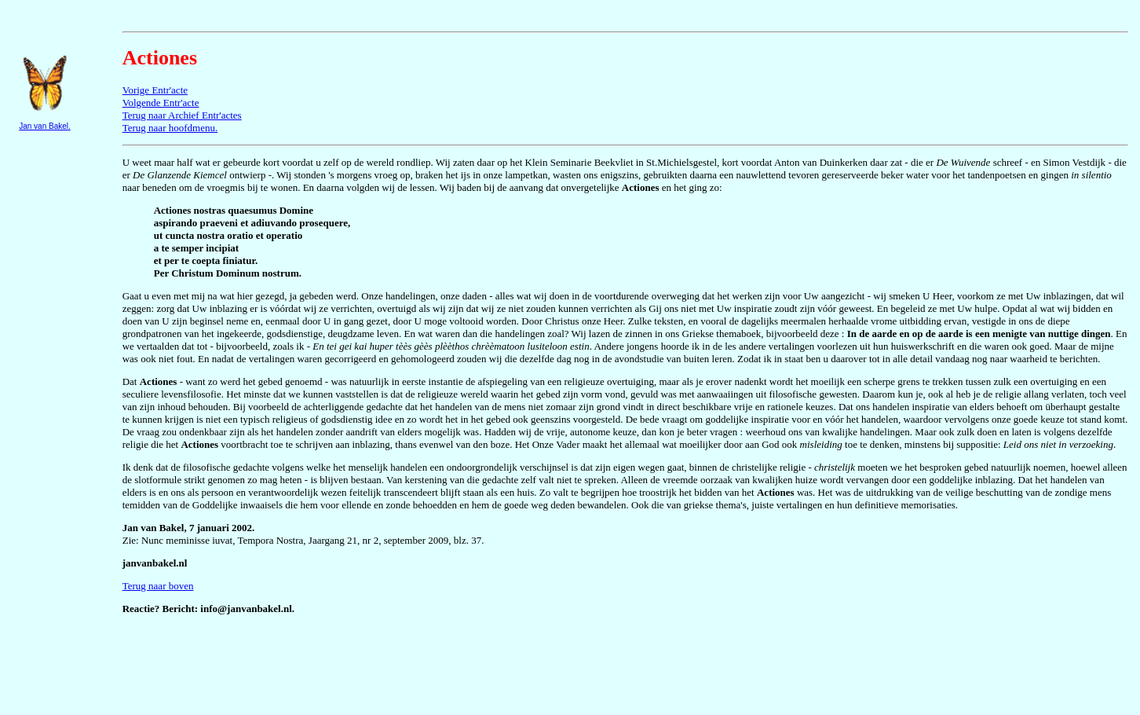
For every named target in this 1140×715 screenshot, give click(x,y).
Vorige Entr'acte (155, 90)
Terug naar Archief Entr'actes (182, 115)
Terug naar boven (158, 586)
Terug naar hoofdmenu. (169, 128)
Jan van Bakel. (45, 126)
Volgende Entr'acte (160, 102)
